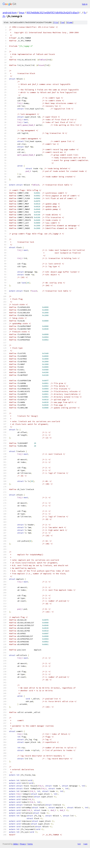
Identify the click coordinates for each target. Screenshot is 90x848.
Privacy (23, 844)
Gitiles (15, 844)
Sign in (84, 4)
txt (79, 844)
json (85, 844)
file (56, 22)
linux (21, 12)
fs (85, 12)
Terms (30, 844)
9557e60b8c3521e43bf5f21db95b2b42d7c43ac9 (52, 12)
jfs (4, 16)
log (62, 22)
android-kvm (10, 12)
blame (69, 22)
